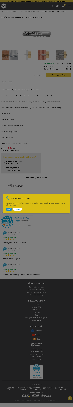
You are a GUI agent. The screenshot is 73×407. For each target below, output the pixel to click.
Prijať (9, 209)
